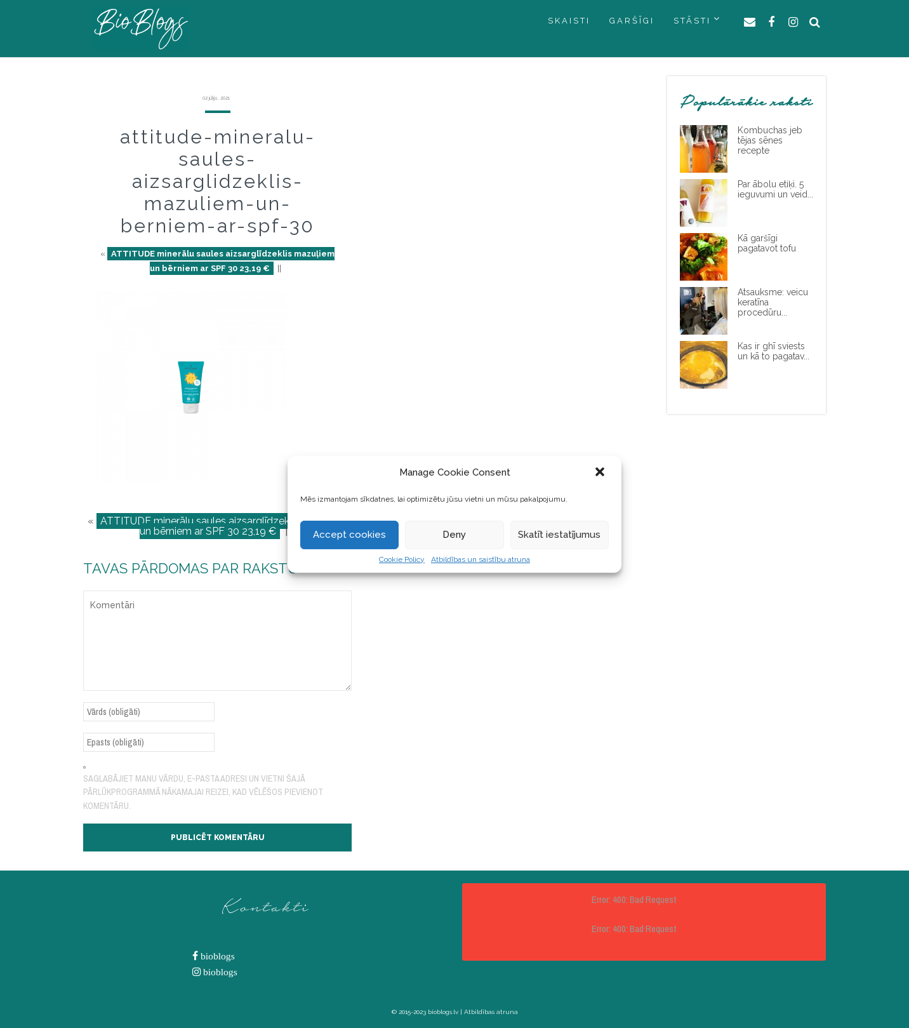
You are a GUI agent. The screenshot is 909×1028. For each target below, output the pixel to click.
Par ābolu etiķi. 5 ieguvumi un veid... (775, 189)
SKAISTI (569, 20)
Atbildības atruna (491, 1011)
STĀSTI (692, 20)
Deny (454, 534)
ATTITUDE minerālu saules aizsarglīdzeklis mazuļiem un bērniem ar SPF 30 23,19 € (223, 261)
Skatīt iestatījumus (559, 534)
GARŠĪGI (631, 20)
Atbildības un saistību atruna (480, 559)
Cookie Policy (402, 559)
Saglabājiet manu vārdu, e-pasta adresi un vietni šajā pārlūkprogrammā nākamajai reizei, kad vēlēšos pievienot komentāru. (203, 792)
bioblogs (216, 956)
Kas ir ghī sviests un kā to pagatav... (773, 351)
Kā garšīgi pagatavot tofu (767, 243)
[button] (601, 473)
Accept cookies (349, 534)
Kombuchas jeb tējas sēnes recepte (770, 140)
